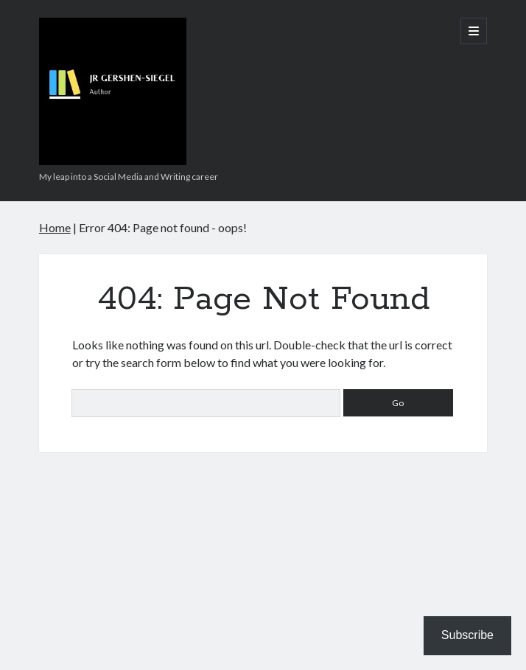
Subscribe (467, 635)
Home (55, 227)
